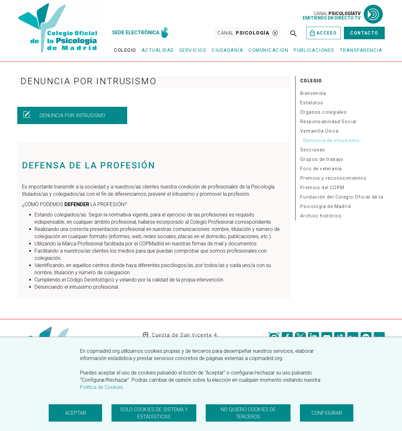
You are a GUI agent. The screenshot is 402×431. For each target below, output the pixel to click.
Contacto (364, 32)
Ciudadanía (227, 50)
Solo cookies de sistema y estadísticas (154, 413)
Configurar (327, 413)
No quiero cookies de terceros (248, 413)
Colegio (125, 50)
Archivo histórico (321, 215)
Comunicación (268, 50)
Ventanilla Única (319, 131)
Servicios (193, 50)
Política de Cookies (101, 387)
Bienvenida (313, 93)
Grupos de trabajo (322, 159)
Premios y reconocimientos (333, 178)
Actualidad (158, 50)
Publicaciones (314, 50)
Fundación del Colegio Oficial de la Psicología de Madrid (341, 201)
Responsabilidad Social (328, 121)
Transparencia (361, 50)
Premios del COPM (322, 187)
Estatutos (311, 102)
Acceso (323, 33)
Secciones (312, 149)
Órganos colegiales (323, 112)
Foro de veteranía (321, 168)
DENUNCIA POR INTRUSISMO (64, 114)
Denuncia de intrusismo (331, 140)
